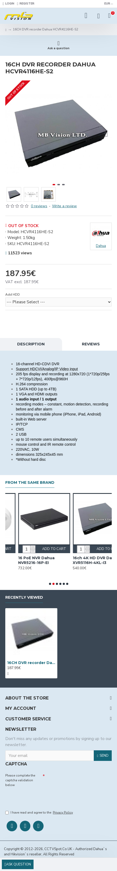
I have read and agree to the (39, 812)
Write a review (64, 206)
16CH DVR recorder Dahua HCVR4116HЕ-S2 (31, 662)
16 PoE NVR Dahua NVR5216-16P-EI (72, 560)
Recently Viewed (24, 597)
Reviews (91, 344)
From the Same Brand (29, 482)
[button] (106, 133)
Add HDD (12, 294)
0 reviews (39, 206)
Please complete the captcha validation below (20, 780)
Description (31, 344)
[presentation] (42, 797)
